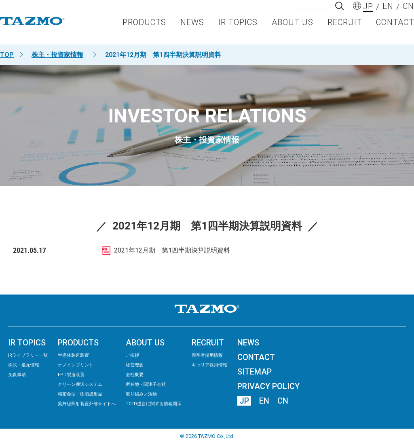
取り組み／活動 (141, 394)
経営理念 (135, 365)
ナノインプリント (75, 365)
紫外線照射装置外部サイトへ (87, 403)
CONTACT (395, 31)
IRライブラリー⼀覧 (28, 355)
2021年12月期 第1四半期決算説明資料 (172, 250)
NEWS (192, 31)
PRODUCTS (144, 31)
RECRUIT (344, 31)
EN (264, 401)
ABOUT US (292, 31)
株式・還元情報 (23, 365)
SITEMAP (254, 372)
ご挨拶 (132, 355)
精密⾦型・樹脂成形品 (80, 394)
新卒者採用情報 (207, 355)
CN (282, 401)
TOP (7, 55)
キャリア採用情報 (209, 365)
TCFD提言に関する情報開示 (154, 403)
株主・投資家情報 (57, 55)
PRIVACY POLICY (268, 386)
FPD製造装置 (71, 374)
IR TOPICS (238, 31)
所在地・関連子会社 (146, 384)
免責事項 (17, 374)
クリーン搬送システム (80, 384)
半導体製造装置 (73, 355)
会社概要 (135, 374)
